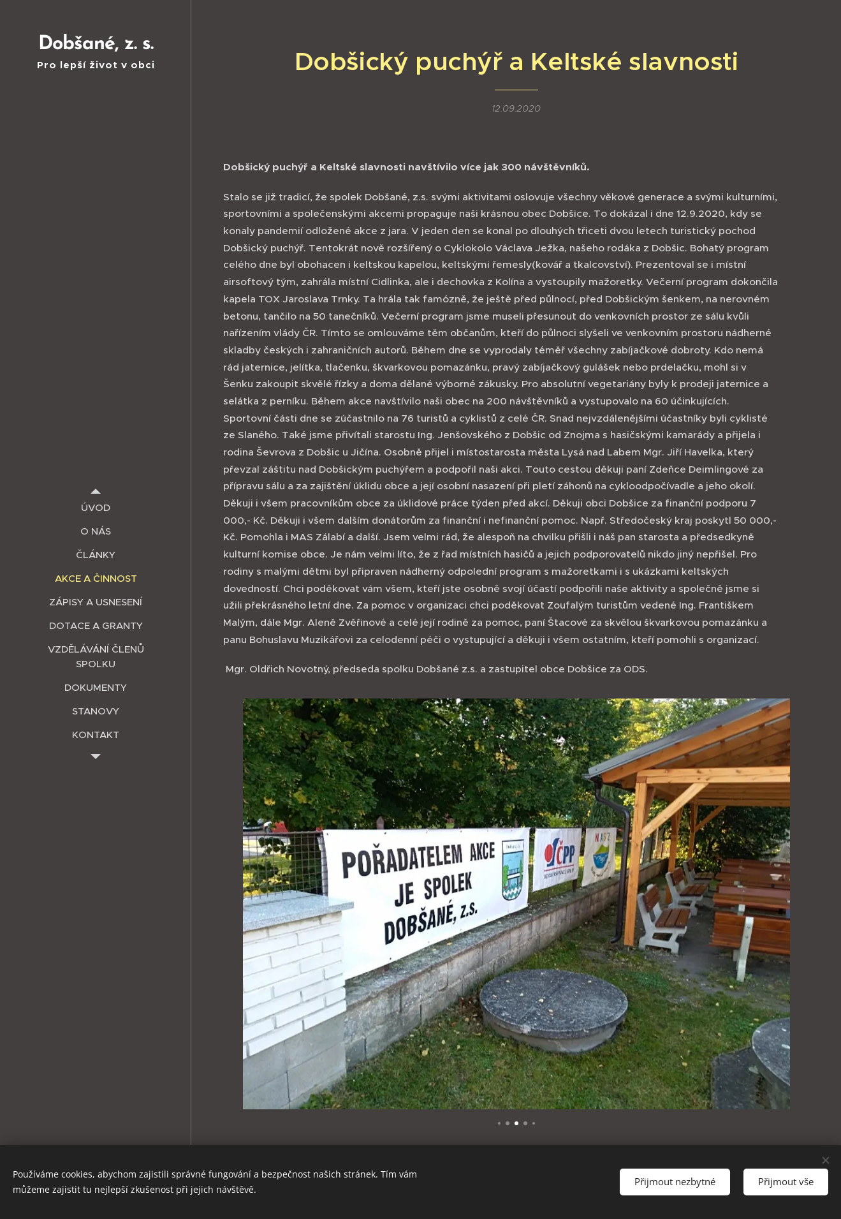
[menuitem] (95, 507)
